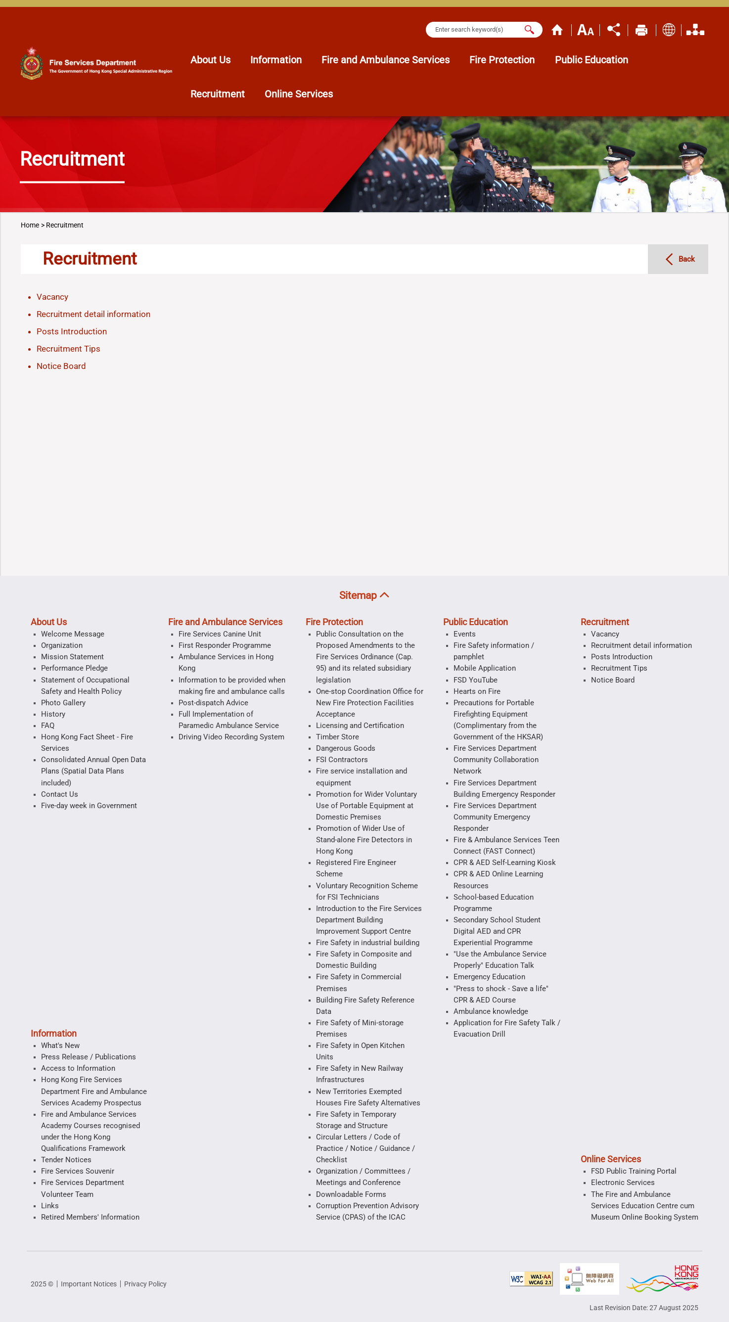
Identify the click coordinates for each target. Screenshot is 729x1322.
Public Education (475, 622)
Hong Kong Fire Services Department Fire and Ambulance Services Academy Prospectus (94, 1091)
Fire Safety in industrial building (367, 942)
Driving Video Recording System (231, 736)
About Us (49, 622)
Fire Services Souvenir (77, 1171)
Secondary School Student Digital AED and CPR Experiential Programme (497, 931)
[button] (364, 596)
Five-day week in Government (89, 805)
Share (614, 29)
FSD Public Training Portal (634, 1171)
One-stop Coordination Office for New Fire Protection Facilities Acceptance (369, 703)
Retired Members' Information (90, 1217)
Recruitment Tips (68, 349)
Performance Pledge (74, 668)
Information (54, 1034)
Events (465, 634)
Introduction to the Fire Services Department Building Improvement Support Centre (369, 920)
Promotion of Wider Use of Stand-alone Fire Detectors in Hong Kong (364, 840)
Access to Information (78, 1068)
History (53, 714)
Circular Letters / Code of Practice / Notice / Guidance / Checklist (365, 1148)
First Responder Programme (225, 645)
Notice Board (61, 366)
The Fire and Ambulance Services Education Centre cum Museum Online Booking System (644, 1206)
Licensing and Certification (360, 725)
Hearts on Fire (477, 691)
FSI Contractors (342, 759)
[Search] (529, 29)
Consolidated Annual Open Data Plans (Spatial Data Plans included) (93, 771)
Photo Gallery (63, 702)
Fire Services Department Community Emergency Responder (495, 817)
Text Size (585, 29)
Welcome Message (72, 634)
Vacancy (52, 297)
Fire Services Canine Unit (220, 634)
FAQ (47, 725)
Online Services (611, 1159)
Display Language (668, 29)
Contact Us (59, 794)
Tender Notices (66, 1159)
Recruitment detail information (93, 314)
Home (557, 29)
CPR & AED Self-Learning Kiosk (505, 862)
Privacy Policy (145, 1284)
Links (50, 1205)
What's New (60, 1045)
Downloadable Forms (351, 1194)
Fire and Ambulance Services (225, 622)
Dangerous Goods (345, 748)
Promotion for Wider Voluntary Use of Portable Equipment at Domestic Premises (366, 805)
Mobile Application (485, 668)
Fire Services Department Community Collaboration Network (496, 759)
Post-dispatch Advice (213, 702)
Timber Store (337, 736)
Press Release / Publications (88, 1056)
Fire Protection (334, 622)
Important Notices (89, 1284)
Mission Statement (72, 656)
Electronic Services (623, 1182)
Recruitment (65, 225)
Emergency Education (489, 976)
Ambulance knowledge (491, 1011)
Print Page (642, 29)
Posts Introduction (72, 331)
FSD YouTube (476, 680)
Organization (695, 29)
